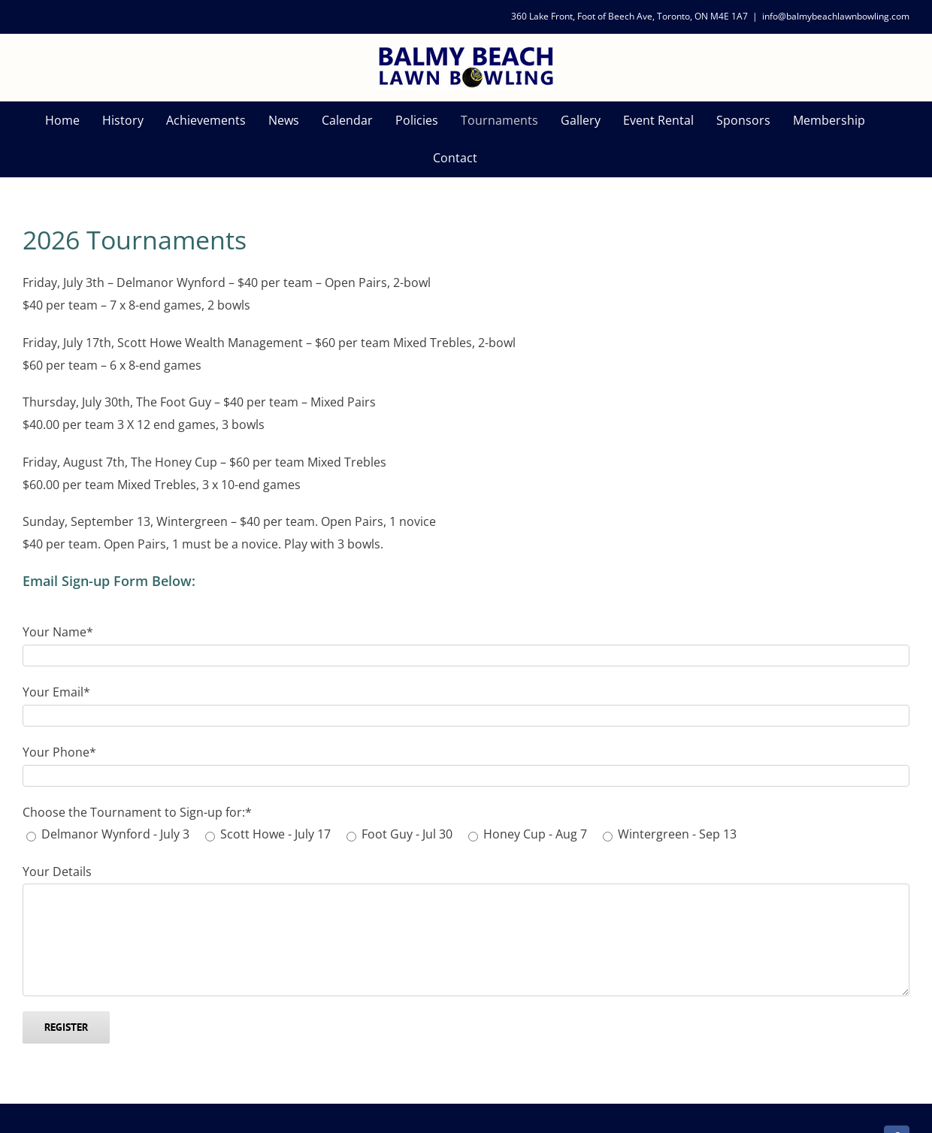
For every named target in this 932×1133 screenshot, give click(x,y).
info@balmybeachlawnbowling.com (835, 16)
